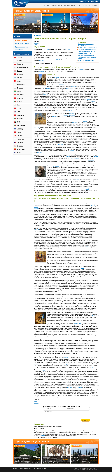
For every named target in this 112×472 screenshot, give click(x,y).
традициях (72, 115)
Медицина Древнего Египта (86, 60)
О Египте (37, 35)
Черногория (21, 149)
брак (93, 315)
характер (45, 94)
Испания (20, 98)
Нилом (36, 364)
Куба (18, 112)
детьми (37, 229)
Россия (19, 57)
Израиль (20, 88)
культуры (58, 110)
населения (91, 160)
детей (87, 189)
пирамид (61, 84)
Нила (48, 107)
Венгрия (19, 71)
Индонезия (20, 95)
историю (72, 150)
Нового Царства (78, 323)
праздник (70, 387)
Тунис (19, 132)
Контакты (82, 1)
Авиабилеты (55, 5)
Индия (19, 91)
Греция (19, 78)
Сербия (74, 26)
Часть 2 (36, 43)
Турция (19, 135)
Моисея (76, 158)
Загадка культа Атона (84, 53)
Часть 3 (36, 44)
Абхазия (17, 457)
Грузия (19, 81)
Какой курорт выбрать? (23, 43)
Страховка (71, 5)
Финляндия (20, 139)
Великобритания (22, 67)
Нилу (92, 367)
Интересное (93, 5)
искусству (67, 357)
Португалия (21, 125)
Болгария (20, 64)
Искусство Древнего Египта (86, 55)
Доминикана (21, 84)
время (48, 88)
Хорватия (20, 146)
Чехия (19, 152)
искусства (69, 110)
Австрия (19, 61)
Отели (63, 5)
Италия (19, 101)
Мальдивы (20, 115)
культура (56, 77)
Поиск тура (45, 5)
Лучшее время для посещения (21, 48)
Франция (20, 142)
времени (36, 208)
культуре (71, 113)
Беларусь (46, 457)
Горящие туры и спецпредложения (32, 442)
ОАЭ (18, 122)
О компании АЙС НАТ (40, 468)
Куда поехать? (82, 5)
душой (93, 101)
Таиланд (20, 129)
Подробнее (37, 459)
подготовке (56, 166)
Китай (19, 108)
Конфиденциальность (26, 468)
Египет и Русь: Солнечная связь (87, 47)
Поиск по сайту (93, 1)
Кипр (18, 105)
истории (46, 49)
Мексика (20, 118)
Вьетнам (20, 74)
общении (36, 127)
